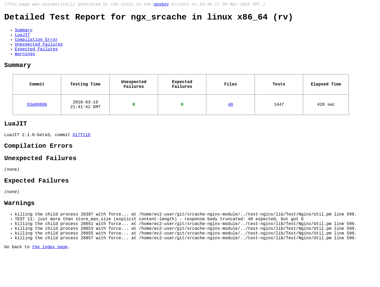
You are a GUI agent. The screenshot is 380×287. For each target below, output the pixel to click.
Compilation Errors (38, 164)
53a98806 (37, 118)
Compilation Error (36, 45)
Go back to (18, 280)
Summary (23, 33)
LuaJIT (22, 39)
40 (230, 118)
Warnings (25, 62)
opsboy (161, 5)
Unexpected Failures (39, 51)
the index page (50, 280)
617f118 (81, 152)
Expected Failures (36, 57)
